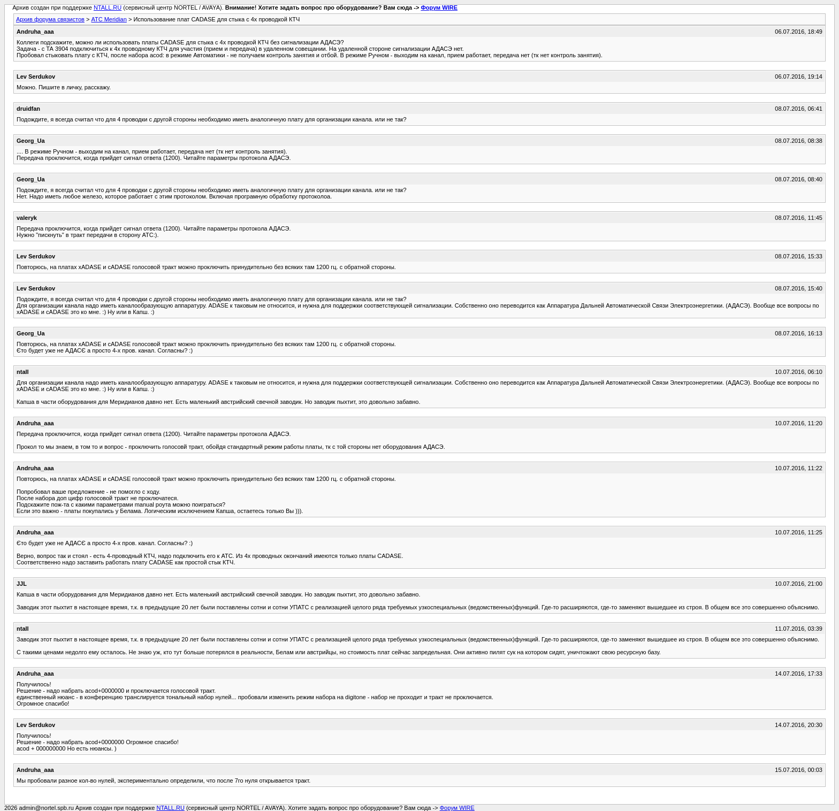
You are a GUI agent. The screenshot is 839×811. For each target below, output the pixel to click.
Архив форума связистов (50, 19)
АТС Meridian (108, 19)
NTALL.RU (107, 7)
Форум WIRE (439, 7)
